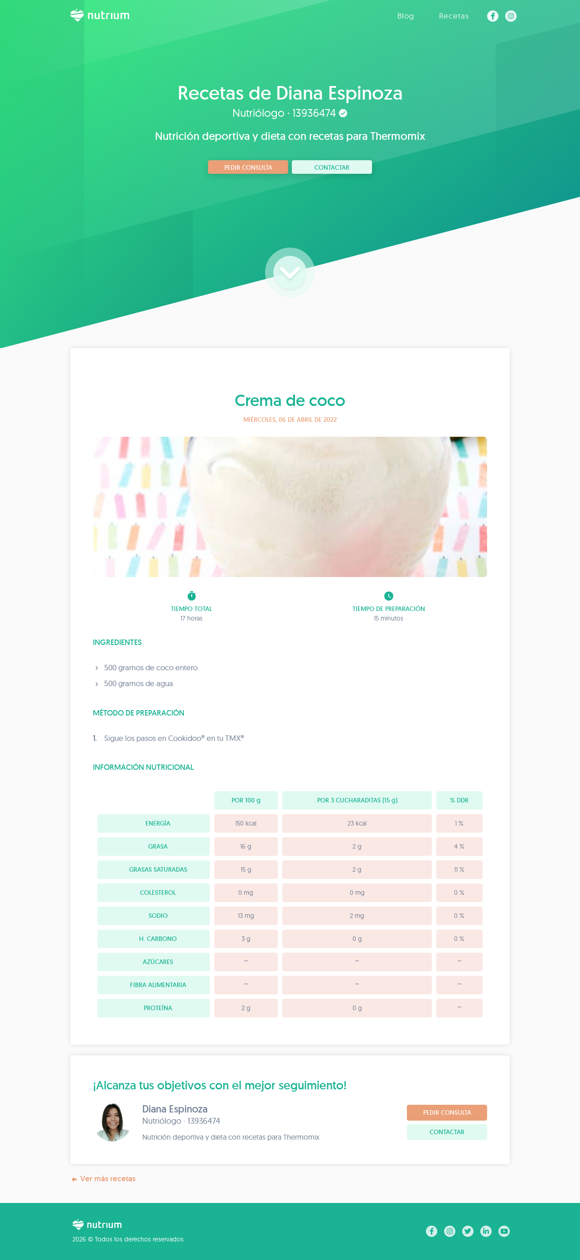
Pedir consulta (248, 167)
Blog (405, 15)
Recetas (454, 15)
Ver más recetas (102, 1178)
